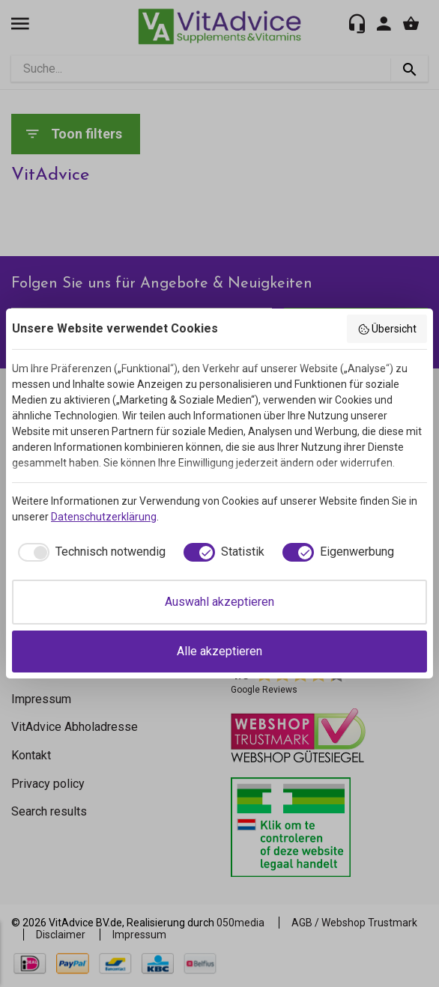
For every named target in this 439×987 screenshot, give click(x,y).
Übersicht (387, 329)
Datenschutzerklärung (104, 517)
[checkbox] (89, 552)
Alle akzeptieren (219, 651)
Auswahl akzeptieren (219, 602)
